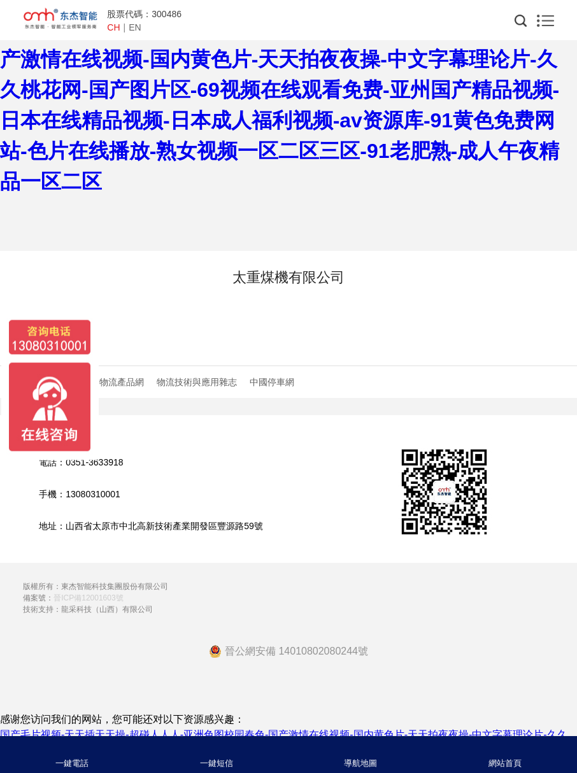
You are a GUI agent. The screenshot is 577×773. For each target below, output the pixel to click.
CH (113, 27)
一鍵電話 (72, 763)
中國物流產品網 (113, 382)
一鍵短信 (216, 763)
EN (135, 27)
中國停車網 (272, 382)
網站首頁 (505, 763)
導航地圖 (360, 763)
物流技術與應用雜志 (197, 382)
